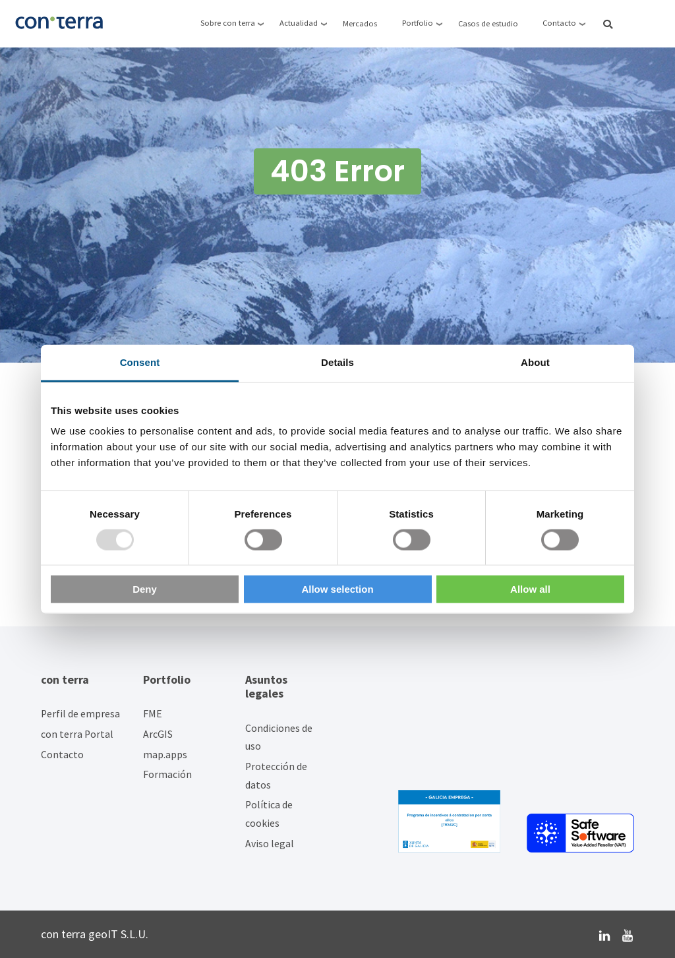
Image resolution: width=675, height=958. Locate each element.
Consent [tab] (140, 361)
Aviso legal (269, 843)
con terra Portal (77, 734)
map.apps (165, 754)
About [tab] (535, 361)
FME (152, 713)
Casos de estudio (488, 23)
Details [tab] (337, 361)
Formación (167, 774)
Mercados (360, 23)
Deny (144, 589)
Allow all (530, 589)
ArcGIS (158, 734)
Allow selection (337, 589)
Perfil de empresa (80, 713)
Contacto (62, 754)
